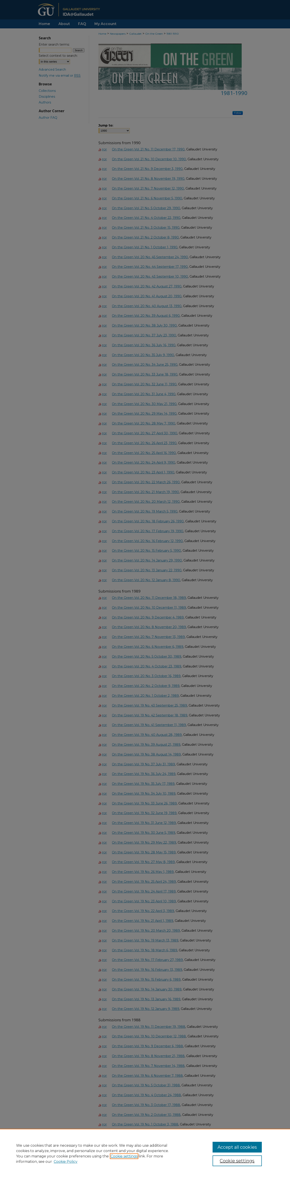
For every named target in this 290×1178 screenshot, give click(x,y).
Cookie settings (124, 1156)
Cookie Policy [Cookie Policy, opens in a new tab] (65, 1161)
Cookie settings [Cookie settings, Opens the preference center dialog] (237, 1160)
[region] (145, 1153)
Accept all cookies (237, 1147)
